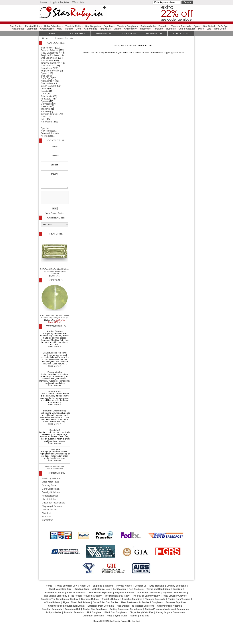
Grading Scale (49, 485)
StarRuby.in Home (51, 478)
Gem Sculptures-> (50, 114)
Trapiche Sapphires (127, 26)
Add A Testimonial (54, 469)
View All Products (76, 592)
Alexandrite (18, 29)
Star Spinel (209, 26)
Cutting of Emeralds (93, 615)
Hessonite (145, 29)
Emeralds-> (46, 68)
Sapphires (109, 26)
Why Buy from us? (67, 586)
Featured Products (54, 592)
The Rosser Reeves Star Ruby (86, 596)
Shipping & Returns (52, 506)
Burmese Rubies (90, 599)
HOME (51, 33)
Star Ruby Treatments (148, 592)
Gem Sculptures (187, 29)
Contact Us (56, 140)
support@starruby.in (174, 52)
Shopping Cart (155, 33)
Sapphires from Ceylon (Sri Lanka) (66, 606)
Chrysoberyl (130, 29)
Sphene (117, 29)
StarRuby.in (114, 621)
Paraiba (69, 29)
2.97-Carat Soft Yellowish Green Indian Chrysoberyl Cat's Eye (55, 301)
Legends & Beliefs (124, 592)
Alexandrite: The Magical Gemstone (135, 606)
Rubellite (171, 29)
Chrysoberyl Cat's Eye (141, 612)
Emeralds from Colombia (101, 606)
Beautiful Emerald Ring (54, 411)
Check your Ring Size (60, 589)
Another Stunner (54, 331)
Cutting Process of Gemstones (126, 609)
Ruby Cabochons (53, 26)
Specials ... (46, 128)
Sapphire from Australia (169, 606)
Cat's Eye (223, 26)
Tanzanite (158, 29)
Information (103, 33)
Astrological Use (50, 496)
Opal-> (44, 88)
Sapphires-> (47, 60)
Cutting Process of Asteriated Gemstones (167, 609)
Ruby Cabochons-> (50, 53)
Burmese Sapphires (176, 602)
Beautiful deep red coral (54, 353)
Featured (56, 233)
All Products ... (48, 136)
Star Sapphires (93, 26)
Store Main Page (50, 482)
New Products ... (49, 131)
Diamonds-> (47, 83)
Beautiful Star (54, 391)
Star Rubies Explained (100, 592)
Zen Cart (136, 621)
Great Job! (54, 430)
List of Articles (49, 499)
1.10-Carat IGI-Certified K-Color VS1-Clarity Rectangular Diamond (54, 256)
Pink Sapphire (94, 612)
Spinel (197, 26)
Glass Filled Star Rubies (105, 602)
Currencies (56, 217)
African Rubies (52, 602)
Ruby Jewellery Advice (175, 596)
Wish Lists (78, 2)
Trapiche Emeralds (181, 26)
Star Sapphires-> (49, 58)
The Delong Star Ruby (55, 596)
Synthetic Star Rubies (174, 592)
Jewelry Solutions (51, 492)
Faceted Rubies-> (49, 50)
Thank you (54, 449)
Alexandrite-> (47, 81)
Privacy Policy (57, 213)
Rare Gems (220, 29)
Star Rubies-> (48, 47)
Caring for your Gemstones (170, 612)
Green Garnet (47, 29)
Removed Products (64, 38)
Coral (78, 29)
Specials (56, 280)
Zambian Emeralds (74, 612)
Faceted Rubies (33, 26)
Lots (209, 29)
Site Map (46, 516)
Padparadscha (148, 26)
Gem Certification (51, 489)
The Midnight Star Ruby (117, 596)
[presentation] (54, 198)
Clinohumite (90, 29)
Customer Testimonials (53, 502)
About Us (46, 513)
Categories (77, 33)
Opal (59, 29)
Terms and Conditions (158, 589)
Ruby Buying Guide (117, 615)
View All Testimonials (54, 466)
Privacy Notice (49, 509)
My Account (129, 33)
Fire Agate (105, 29)
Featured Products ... (51, 133)
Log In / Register (59, 2)
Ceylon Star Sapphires (95, 609)
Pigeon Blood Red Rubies (76, 602)
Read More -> (54, 346)
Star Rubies (16, 26)
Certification (119, 589)
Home (43, 2)
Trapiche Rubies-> (50, 55)
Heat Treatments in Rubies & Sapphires (142, 602)
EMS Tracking (156, 586)
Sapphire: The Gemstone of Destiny (59, 599)
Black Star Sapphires (115, 612)
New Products (136, 589)
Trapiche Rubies (73, 26)
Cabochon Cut (72, 609)
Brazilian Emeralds (52, 609)
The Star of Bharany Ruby (146, 596)
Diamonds (32, 29)
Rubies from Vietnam (179, 599)
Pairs (201, 29)
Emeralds (164, 26)
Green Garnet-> (48, 86)
